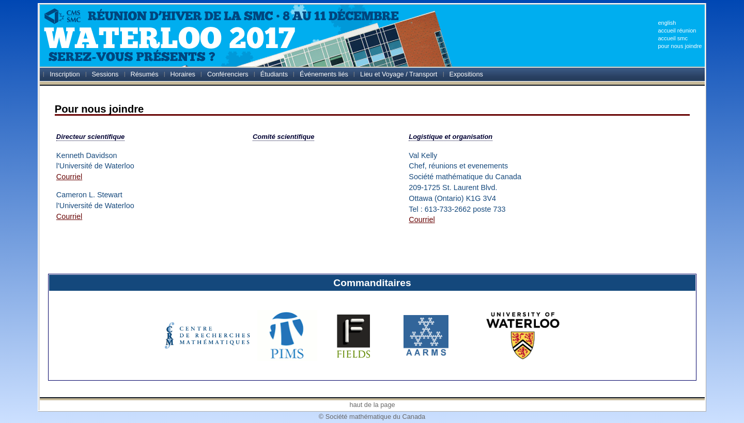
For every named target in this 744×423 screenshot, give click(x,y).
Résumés (145, 74)
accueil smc (672, 38)
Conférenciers (228, 74)
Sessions (105, 74)
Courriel (69, 177)
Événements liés (324, 74)
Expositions (466, 74)
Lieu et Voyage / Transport (398, 74)
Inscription (65, 74)
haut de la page (372, 405)
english (667, 23)
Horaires (183, 74)
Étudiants (274, 74)
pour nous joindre (680, 46)
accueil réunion (677, 30)
